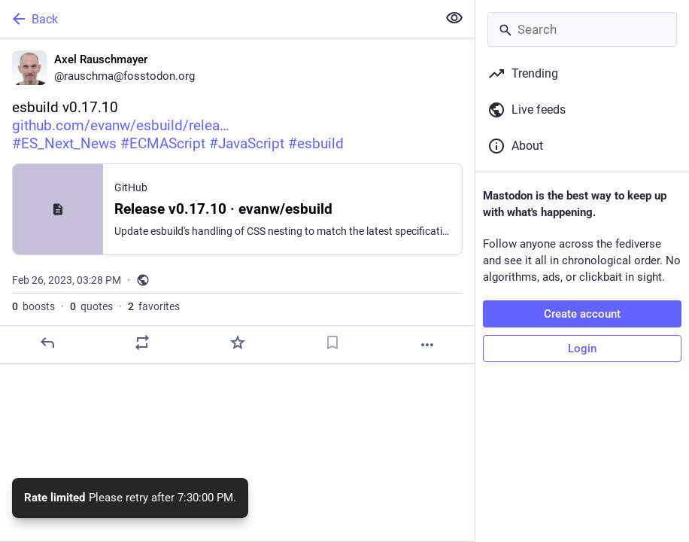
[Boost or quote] (142, 342)
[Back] (217, 19)
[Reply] (47, 342)
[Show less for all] (454, 18)
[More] (427, 345)
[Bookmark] (332, 342)
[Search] (582, 29)
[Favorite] (238, 342)
